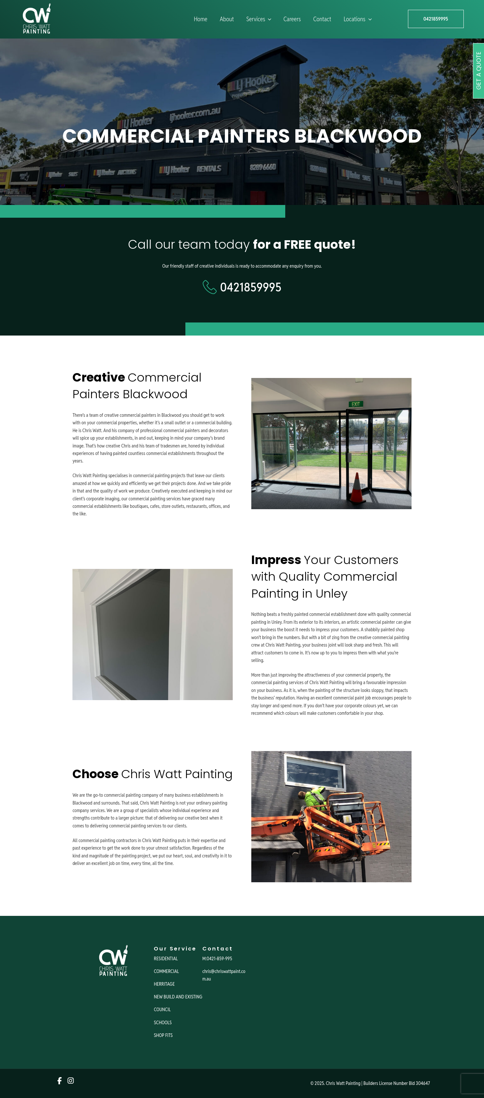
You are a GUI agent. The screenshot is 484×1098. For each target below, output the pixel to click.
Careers (292, 19)
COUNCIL (162, 1009)
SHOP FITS (163, 1035)
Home (200, 19)
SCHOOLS (163, 1023)
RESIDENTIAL (166, 959)
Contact (322, 19)
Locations (358, 19)
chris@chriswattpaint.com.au (223, 974)
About (227, 19)
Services (259, 19)
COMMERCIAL (166, 971)
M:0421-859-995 (217, 959)
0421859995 (435, 19)
